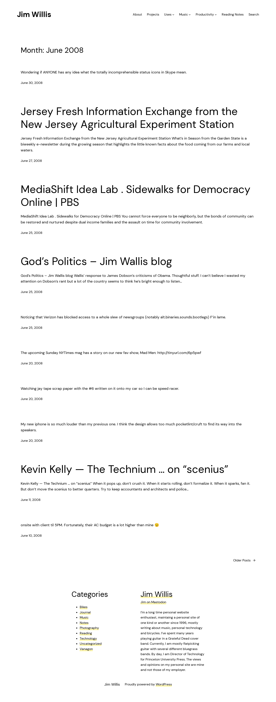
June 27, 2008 (31, 161)
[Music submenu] (190, 15)
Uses (168, 14)
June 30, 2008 (32, 83)
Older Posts (244, 560)
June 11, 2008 (31, 500)
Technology (88, 638)
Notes (84, 623)
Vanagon (86, 649)
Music (183, 14)
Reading (86, 633)
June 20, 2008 (32, 363)
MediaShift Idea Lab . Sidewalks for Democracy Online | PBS (135, 195)
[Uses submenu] (173, 15)
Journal (85, 612)
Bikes (83, 607)
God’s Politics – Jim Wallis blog (96, 261)
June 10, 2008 (31, 535)
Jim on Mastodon (153, 602)
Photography (89, 628)
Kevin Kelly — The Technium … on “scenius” (124, 469)
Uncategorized (91, 643)
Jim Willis (34, 14)
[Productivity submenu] (216, 15)
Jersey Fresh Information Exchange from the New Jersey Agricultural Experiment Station (129, 118)
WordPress (164, 684)
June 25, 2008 (31, 233)
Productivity (205, 14)
